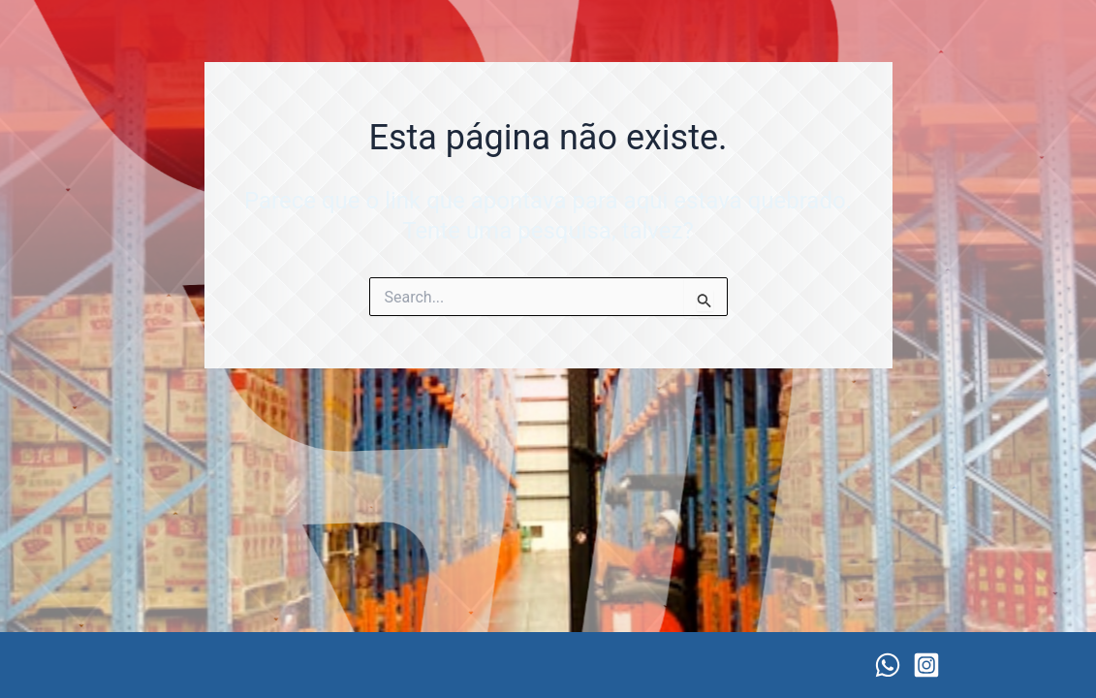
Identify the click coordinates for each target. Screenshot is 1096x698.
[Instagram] (926, 665)
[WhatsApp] (887, 665)
